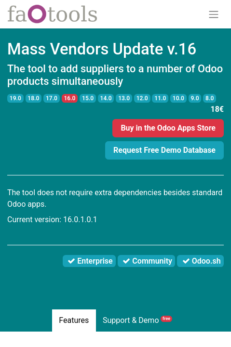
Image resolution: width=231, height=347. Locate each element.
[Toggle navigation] (214, 14)
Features (74, 320)
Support (137, 320)
